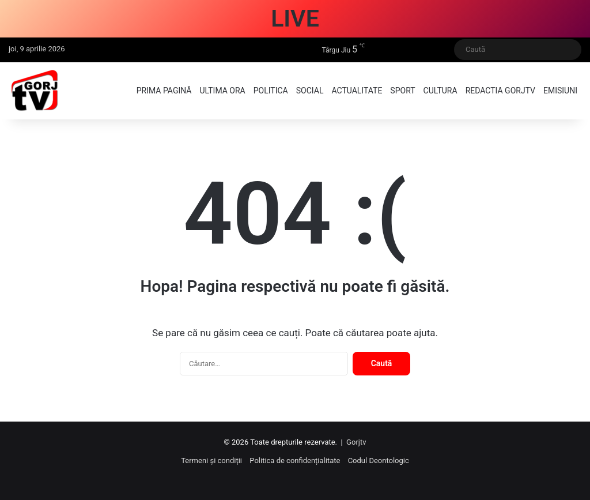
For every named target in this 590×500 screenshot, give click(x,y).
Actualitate (356, 90)
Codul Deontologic (378, 460)
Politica (271, 90)
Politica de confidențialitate (294, 460)
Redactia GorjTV (500, 90)
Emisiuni (560, 90)
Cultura (440, 90)
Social (310, 90)
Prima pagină (164, 90)
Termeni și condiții (211, 460)
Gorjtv (356, 442)
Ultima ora (222, 90)
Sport (402, 90)
